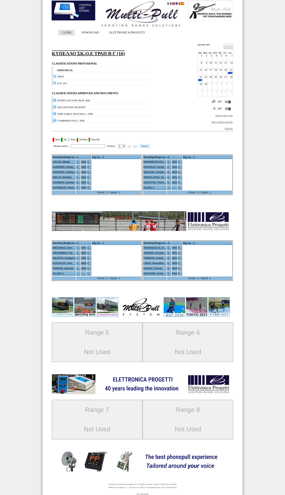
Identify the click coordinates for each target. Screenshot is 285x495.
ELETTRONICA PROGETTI (127, 32)
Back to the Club (224, 115)
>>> (135, 146)
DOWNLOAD (90, 32)
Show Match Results (222, 122)
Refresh (229, 128)
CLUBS (66, 32)
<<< (129, 146)
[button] (144, 146)
